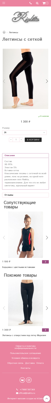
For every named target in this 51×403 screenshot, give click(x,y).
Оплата (40, 363)
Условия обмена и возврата (26, 358)
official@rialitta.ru (27, 393)
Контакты (25, 368)
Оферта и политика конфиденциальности (25, 347)
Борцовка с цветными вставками (18, 267)
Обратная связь (15, 363)
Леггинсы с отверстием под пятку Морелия (24, 335)
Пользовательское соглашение (25, 353)
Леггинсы (13, 32)
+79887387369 (27, 389)
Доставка (30, 363)
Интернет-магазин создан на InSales (25, 399)
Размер (6, 128)
